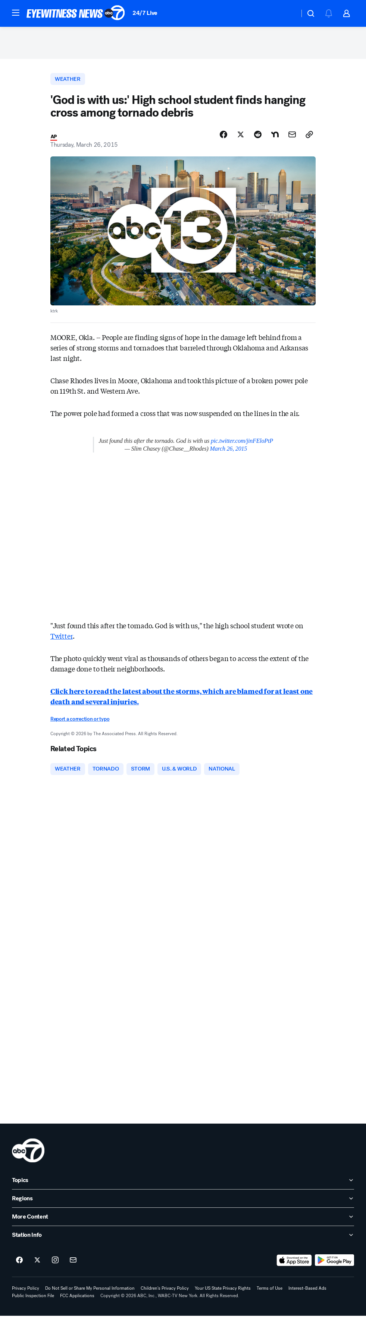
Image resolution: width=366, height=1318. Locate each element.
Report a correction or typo (79, 721)
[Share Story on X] (240, 136)
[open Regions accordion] (183, 1201)
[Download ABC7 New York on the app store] (294, 1262)
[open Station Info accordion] (183, 1237)
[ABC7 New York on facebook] (19, 1262)
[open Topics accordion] (183, 1182)
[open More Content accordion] (183, 1219)
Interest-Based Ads (307, 1290)
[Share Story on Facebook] (223, 136)
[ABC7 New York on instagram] (55, 1262)
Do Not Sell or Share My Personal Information (90, 1290)
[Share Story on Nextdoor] (275, 136)
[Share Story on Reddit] (257, 136)
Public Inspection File (33, 1298)
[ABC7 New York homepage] (75, 13)
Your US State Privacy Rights (223, 1290)
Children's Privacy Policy (165, 1290)
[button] (16, 12)
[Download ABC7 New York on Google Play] (334, 1262)
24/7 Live (144, 13)
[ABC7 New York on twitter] (37, 1262)
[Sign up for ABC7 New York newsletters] (73, 1262)
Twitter (61, 638)
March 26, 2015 (228, 451)
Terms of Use (269, 1290)
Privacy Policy (25, 1290)
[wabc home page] (28, 1153)
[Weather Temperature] (288, 13)
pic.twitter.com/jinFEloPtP (242, 443)
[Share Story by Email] (292, 136)
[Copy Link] (309, 136)
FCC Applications (77, 1298)
